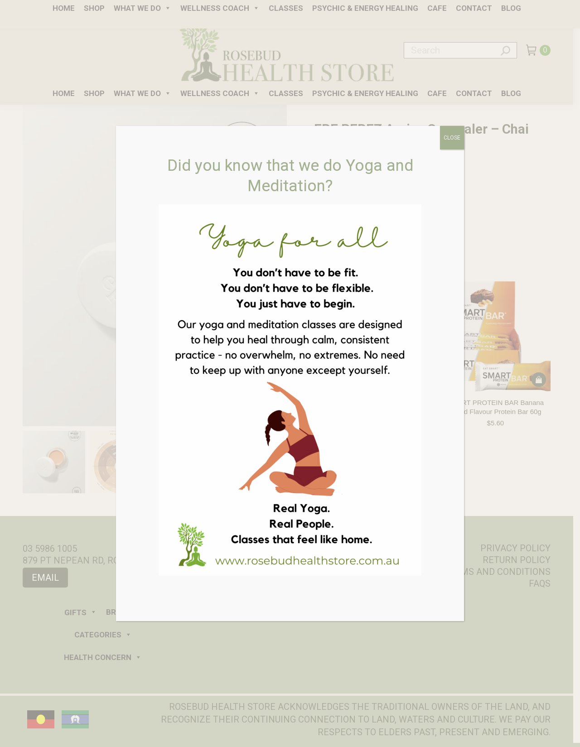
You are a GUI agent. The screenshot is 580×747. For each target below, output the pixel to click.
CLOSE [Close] (452, 138)
